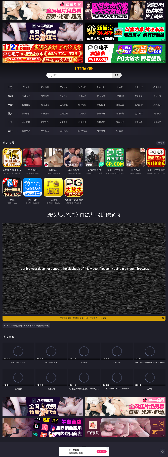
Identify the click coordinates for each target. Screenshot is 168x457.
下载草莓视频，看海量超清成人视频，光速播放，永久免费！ (112, 318)
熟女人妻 (101, 96)
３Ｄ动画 (82, 96)
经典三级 (120, 104)
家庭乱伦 (45, 122)
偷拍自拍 (45, 104)
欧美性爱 (82, 104)
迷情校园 (101, 122)
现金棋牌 (139, 87)
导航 (10, 131)
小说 (10, 122)
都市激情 (26, 122)
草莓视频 (64, 131)
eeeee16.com (84, 68)
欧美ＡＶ (64, 96)
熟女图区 (139, 113)
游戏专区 (82, 87)
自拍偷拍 (45, 96)
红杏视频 (101, 131)
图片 (10, 113)
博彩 (10, 87)
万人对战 (64, 87)
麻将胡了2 (101, 87)
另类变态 (157, 104)
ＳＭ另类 (157, 96)
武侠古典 (82, 122)
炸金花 (120, 87)
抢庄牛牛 (157, 87)
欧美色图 (64, 113)
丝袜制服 (120, 96)
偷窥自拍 (26, 113)
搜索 (117, 75)
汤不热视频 (82, 131)
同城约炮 (26, 131)
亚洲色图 (45, 113)
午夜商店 (45, 131)
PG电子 (26, 87)
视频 (10, 96)
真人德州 (45, 87)
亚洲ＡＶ (26, 96)
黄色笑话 (139, 122)
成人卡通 (64, 104)
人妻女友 (64, 122)
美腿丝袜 (101, 113)
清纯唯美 (120, 113)
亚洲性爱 (26, 104)
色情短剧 (120, 131)
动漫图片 (82, 113)
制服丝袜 (101, 104)
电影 (10, 104)
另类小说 (120, 122)
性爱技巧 (157, 122)
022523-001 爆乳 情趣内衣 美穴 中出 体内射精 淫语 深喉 (26, 325)
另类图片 (157, 113)
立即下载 (101, 451)
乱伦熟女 (139, 104)
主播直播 (139, 96)
